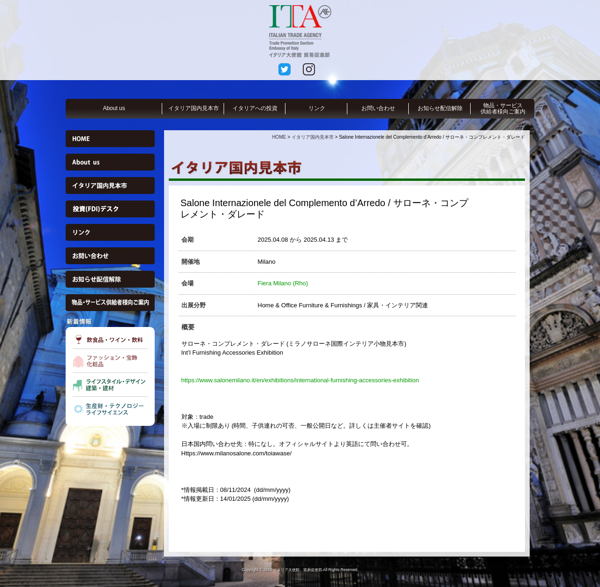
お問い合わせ (378, 108)
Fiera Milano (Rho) (283, 283)
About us (114, 108)
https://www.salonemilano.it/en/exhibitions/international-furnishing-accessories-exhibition (300, 380)
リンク (316, 108)
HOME (279, 137)
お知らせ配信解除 (440, 108)
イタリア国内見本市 (193, 108)
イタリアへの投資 (255, 108)
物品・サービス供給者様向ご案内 (502, 108)
